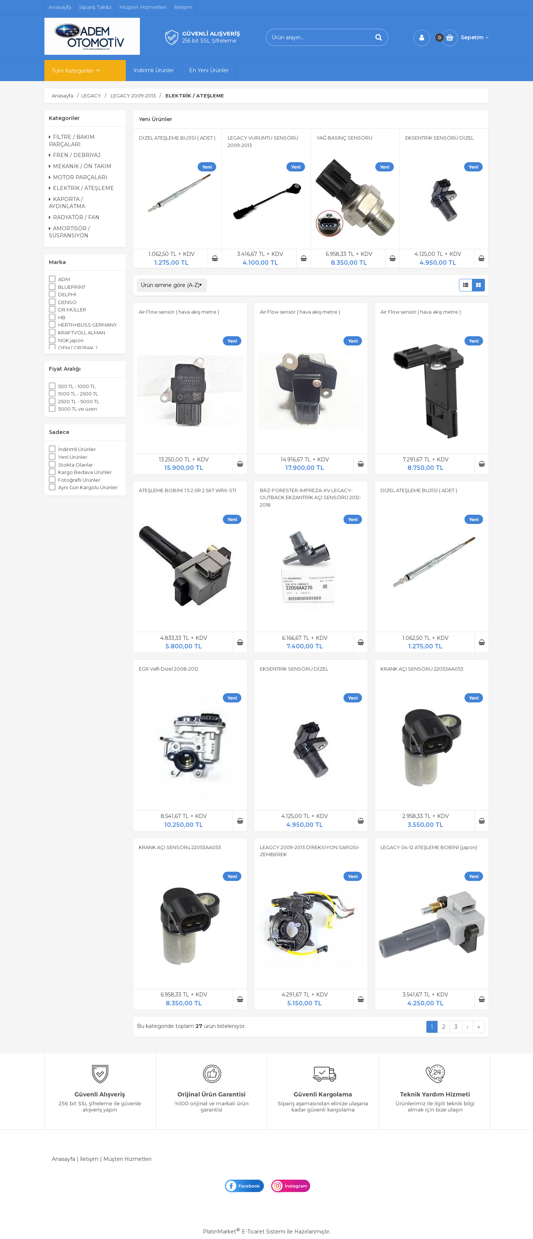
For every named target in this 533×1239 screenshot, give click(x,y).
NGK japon (71, 340)
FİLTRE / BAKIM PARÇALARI (72, 141)
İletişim (89, 1159)
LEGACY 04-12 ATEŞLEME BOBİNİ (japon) (429, 847)
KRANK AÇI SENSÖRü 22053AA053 (180, 847)
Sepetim (475, 37)
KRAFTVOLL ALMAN (81, 332)
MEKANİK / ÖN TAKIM (80, 166)
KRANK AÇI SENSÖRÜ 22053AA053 (422, 669)
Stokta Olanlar (75, 465)
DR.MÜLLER (72, 310)
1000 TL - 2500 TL (78, 394)
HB (62, 317)
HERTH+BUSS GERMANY (87, 325)
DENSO (67, 302)
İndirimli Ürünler (77, 449)
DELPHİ (67, 294)
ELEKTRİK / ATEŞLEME (81, 188)
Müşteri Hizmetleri (127, 1159)
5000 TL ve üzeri (77, 409)
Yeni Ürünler (72, 457)
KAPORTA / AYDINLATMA (67, 203)
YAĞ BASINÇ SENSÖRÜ (344, 138)
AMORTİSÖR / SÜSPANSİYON (69, 232)
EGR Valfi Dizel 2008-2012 (168, 669)
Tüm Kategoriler (73, 70)
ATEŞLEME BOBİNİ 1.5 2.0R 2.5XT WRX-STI (187, 490)
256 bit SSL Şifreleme (209, 40)
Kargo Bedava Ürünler (85, 472)
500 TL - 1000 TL (76, 386)
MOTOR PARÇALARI (78, 177)
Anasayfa (63, 1159)
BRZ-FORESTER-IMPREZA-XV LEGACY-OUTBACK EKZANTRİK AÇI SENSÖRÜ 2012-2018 (310, 497)
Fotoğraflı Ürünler (79, 480)
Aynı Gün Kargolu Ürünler (88, 487)
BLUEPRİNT (72, 287)
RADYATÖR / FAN (74, 217)
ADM (64, 279)
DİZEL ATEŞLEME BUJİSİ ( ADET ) (177, 138)
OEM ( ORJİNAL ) (77, 348)
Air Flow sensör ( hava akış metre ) (179, 312)
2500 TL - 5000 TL (78, 401)
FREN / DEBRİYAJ (74, 155)
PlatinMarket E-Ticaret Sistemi (244, 1231)
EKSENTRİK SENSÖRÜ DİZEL (439, 138)
